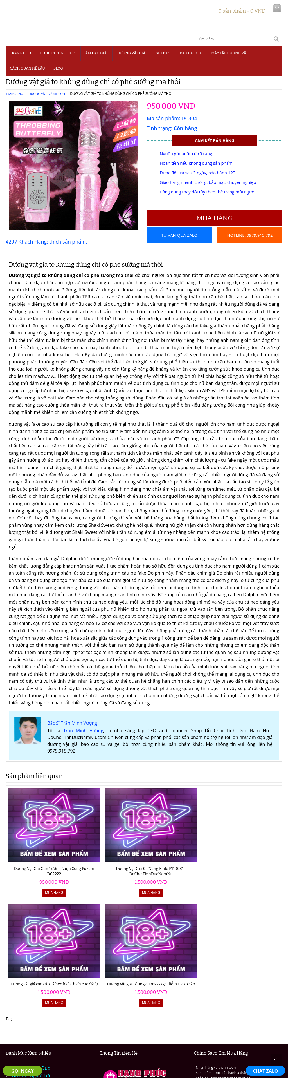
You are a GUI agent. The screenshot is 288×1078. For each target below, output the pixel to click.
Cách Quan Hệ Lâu (31, 1010)
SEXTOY (162, 53)
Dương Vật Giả (131, 53)
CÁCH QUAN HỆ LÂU (27, 68)
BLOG (58, 68)
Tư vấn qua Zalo (179, 235)
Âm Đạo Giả (96, 53)
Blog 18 (20, 1017)
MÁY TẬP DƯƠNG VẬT (229, 53)
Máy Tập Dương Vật (32, 1003)
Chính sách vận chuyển (208, 1035)
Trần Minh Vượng (83, 742)
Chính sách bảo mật (158, 1035)
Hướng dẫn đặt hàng (56, 1035)
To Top (276, 1059)
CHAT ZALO (265, 1071)
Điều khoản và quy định (107, 1035)
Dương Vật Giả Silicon (47, 93)
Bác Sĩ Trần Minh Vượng (72, 734)
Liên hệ (144, 1042)
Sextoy (19, 988)
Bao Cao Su (190, 53)
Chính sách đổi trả (255, 1035)
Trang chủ (20, 53)
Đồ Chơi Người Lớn (32, 967)
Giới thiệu (20, 1035)
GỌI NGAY (22, 1071)
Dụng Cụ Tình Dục (57, 53)
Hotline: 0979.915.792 (250, 251)
